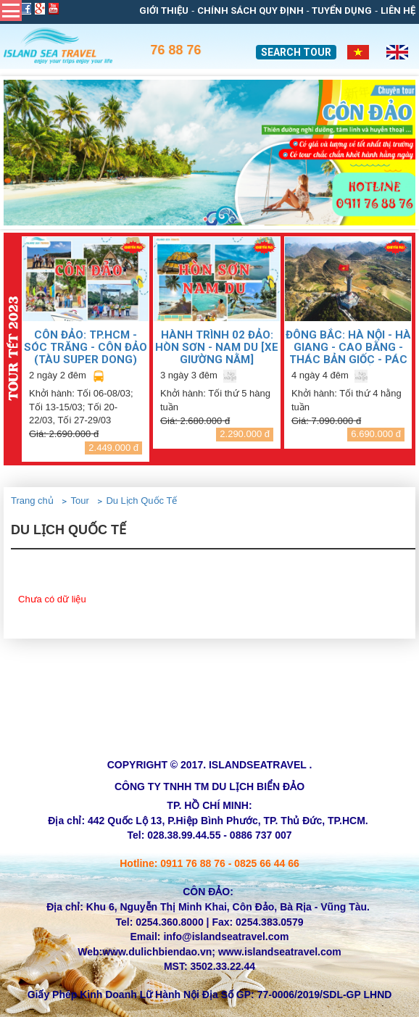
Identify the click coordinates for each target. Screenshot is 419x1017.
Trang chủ (32, 500)
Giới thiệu (163, 10)
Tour (79, 500)
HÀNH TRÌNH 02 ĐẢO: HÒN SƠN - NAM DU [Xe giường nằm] (216, 346)
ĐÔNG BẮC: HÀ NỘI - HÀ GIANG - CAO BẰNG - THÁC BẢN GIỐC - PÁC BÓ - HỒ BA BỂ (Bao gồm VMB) (348, 346)
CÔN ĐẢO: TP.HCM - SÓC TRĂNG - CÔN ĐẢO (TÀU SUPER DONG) (85, 346)
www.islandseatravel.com (279, 952)
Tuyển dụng (342, 10)
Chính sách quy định (250, 10)
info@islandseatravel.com (226, 936)
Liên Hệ (398, 10)
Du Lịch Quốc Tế (141, 500)
